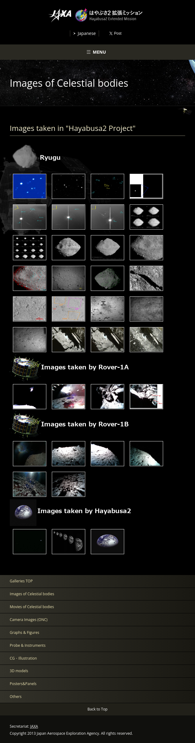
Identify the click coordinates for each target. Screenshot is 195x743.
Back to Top (97, 709)
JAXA (34, 726)
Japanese (87, 33)
